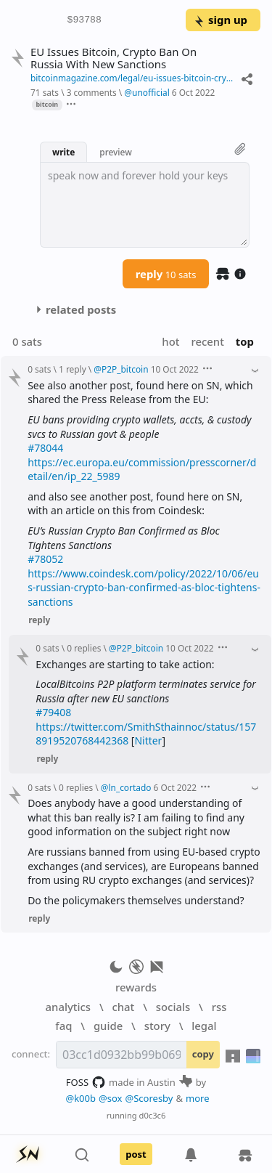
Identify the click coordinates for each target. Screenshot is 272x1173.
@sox (110, 1098)
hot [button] (170, 341)
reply (166, 274)
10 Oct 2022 (175, 369)
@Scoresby (149, 1098)
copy (203, 1053)
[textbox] (144, 204)
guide (108, 1025)
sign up (220, 19)
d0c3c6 (152, 1115)
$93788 (84, 20)
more (198, 1098)
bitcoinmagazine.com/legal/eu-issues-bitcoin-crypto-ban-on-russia (132, 78)
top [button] (245, 341)
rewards (136, 987)
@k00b (80, 1098)
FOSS (86, 1082)
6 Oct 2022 (193, 92)
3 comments (92, 92)
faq (63, 1025)
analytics (68, 1006)
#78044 (45, 448)
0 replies (84, 648)
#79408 (53, 712)
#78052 (45, 559)
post (136, 1154)
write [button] (63, 152)
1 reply (72, 369)
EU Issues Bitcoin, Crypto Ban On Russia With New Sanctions (113, 58)
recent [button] (207, 341)
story (157, 1025)
